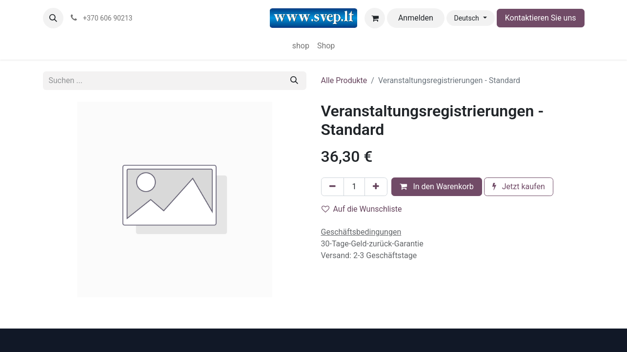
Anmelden (415, 17)
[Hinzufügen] (375, 186)
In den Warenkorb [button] (436, 186)
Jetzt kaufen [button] (518, 186)
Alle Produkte (344, 80)
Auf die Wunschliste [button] (362, 209)
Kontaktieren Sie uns (540, 17)
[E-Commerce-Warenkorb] (374, 18)
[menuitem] (300, 46)
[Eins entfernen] (332, 186)
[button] (53, 18)
